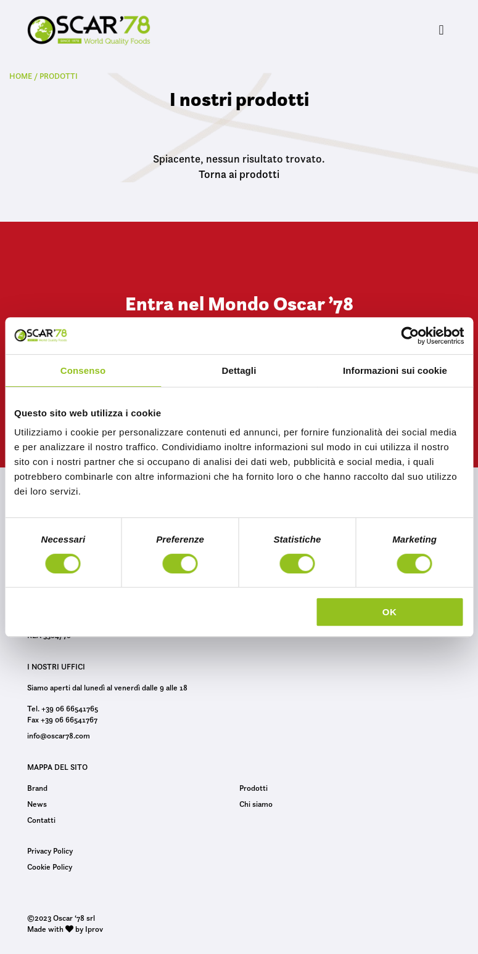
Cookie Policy (49, 866)
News (37, 804)
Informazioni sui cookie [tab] (395, 370)
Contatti (41, 820)
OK (389, 612)
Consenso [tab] (82, 370)
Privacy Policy (50, 850)
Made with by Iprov (65, 929)
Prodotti (253, 788)
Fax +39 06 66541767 (62, 719)
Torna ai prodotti (239, 174)
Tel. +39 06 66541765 (62, 708)
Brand (37, 788)
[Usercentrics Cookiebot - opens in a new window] (410, 335)
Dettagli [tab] (239, 370)
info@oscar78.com (58, 735)
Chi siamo (256, 804)
